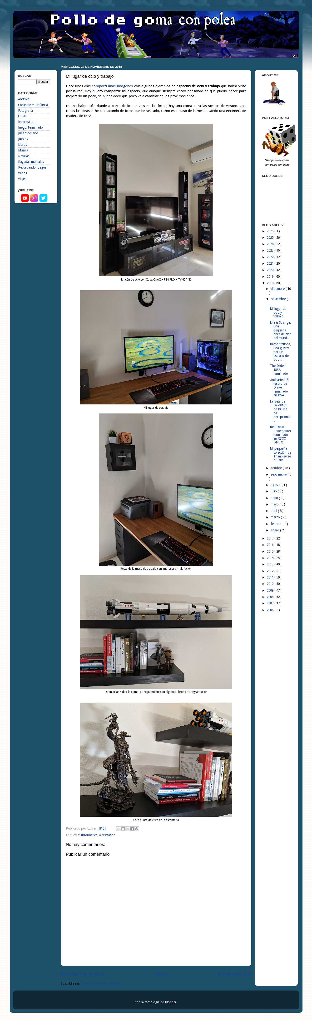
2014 (270, 558)
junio (275, 498)
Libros (22, 144)
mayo (275, 504)
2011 (270, 577)
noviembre (279, 299)
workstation (107, 835)
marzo (276, 517)
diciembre (278, 289)
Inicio (161, 973)
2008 (270, 597)
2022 (270, 257)
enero (275, 530)
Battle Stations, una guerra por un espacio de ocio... (280, 351)
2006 (270, 610)
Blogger (170, 1002)
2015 (270, 551)
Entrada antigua (234, 973)
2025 (270, 237)
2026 (270, 231)
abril (274, 511)
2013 (270, 564)
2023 (270, 250)
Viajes (22, 179)
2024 (270, 244)
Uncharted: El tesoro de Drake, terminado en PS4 (279, 387)
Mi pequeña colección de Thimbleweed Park (280, 454)
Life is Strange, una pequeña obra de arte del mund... (280, 330)
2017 (270, 538)
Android (24, 99)
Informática (89, 835)
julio (274, 491)
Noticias (23, 156)
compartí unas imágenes (112, 86)
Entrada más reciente (83, 973)
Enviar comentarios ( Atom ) (100, 983)
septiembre (279, 474)
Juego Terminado (30, 127)
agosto (276, 485)
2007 (270, 603)
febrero (276, 524)
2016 (270, 545)
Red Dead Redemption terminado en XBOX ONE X (280, 434)
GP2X (22, 116)
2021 (270, 263)
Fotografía (25, 110)
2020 (270, 270)
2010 (270, 584)
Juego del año (28, 133)
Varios (22, 173)
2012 (270, 571)
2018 (270, 283)
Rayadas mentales (31, 162)
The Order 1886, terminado (279, 369)
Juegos (23, 139)
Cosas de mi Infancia (33, 105)
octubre (277, 468)
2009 (270, 590)
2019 (270, 276)
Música (23, 150)
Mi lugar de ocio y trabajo (278, 312)
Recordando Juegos (32, 167)
